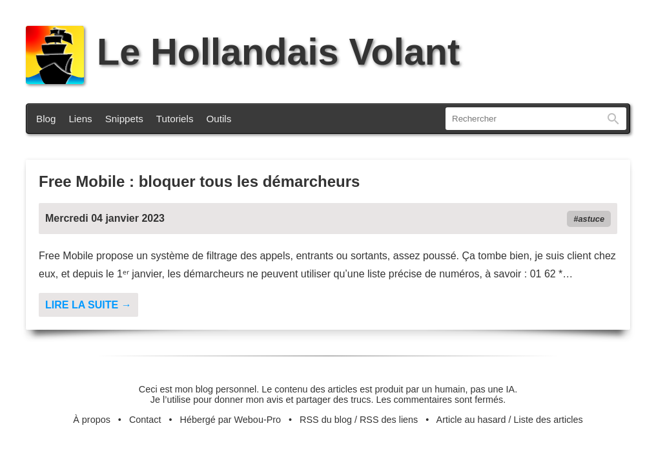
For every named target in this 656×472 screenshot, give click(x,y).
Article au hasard (471, 419)
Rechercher (613, 118)
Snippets (124, 118)
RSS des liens (389, 419)
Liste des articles (548, 419)
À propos (91, 419)
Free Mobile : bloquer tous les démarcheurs (199, 181)
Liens (80, 118)
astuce (591, 219)
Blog (46, 118)
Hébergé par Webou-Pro (231, 419)
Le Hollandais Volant (243, 51)
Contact (145, 419)
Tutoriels (175, 118)
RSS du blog (326, 419)
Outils (219, 118)
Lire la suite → (88, 304)
